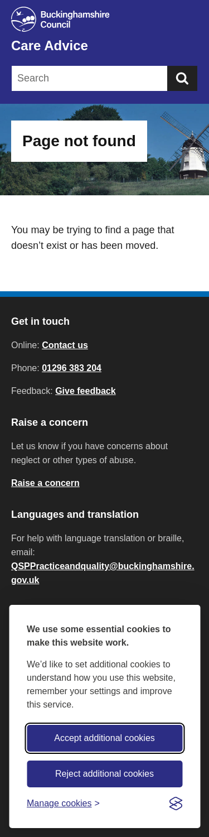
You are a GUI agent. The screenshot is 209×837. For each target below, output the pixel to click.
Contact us (65, 345)
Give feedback (85, 391)
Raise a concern (45, 483)
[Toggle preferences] (63, 803)
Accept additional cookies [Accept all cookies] (104, 738)
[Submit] (182, 78)
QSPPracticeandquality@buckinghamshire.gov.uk (103, 573)
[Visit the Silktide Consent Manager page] (175, 803)
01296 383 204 (71, 368)
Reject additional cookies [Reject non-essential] (104, 773)
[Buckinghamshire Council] (104, 19)
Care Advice (49, 45)
